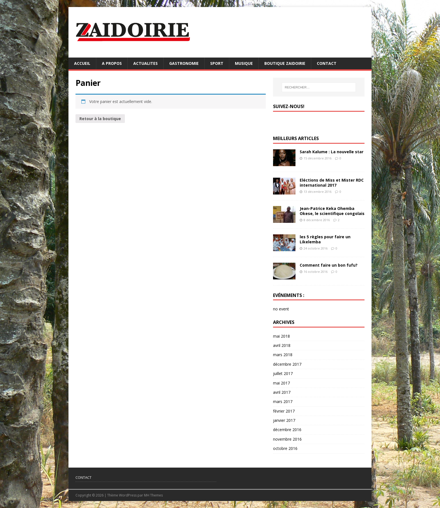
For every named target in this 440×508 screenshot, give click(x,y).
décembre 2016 (287, 429)
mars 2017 (282, 401)
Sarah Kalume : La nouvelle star (331, 151)
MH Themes (153, 495)
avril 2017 (281, 392)
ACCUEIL (82, 63)
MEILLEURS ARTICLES (296, 138)
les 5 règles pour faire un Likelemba (325, 239)
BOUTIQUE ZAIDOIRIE (284, 63)
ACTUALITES (145, 63)
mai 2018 (281, 336)
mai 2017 (281, 383)
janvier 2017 (284, 420)
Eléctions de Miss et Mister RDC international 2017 (332, 182)
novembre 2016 (287, 439)
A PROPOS (112, 63)
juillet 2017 (283, 373)
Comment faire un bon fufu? (329, 265)
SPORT (216, 63)
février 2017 (284, 411)
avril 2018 (281, 345)
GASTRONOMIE (184, 63)
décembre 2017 (287, 364)
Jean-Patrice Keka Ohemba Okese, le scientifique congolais (332, 211)
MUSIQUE (244, 63)
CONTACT (326, 63)
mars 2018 (282, 354)
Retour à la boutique (100, 118)
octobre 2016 (285, 448)
